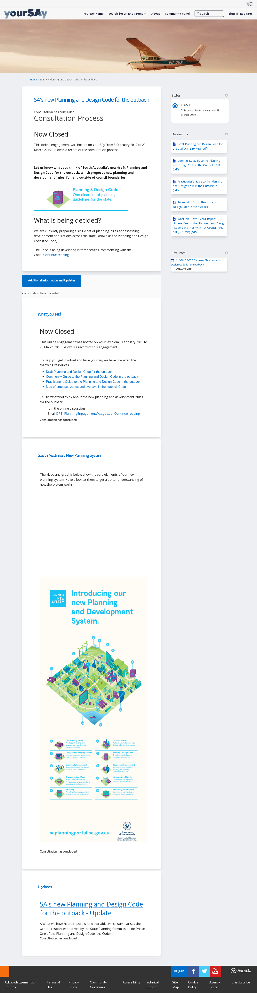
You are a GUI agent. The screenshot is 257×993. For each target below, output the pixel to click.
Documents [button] (200, 134)
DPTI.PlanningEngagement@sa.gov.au (84, 413)
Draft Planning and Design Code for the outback (79, 371)
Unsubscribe (240, 982)
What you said (49, 314)
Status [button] (200, 95)
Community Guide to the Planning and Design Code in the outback (92, 376)
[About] (155, 14)
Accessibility (131, 982)
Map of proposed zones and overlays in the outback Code (86, 386)
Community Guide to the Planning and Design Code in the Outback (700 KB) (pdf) (199, 165)
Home (33, 79)
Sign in (233, 13)
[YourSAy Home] (93, 14)
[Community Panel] (177, 14)
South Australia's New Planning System (70, 456)
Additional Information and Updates (51, 280)
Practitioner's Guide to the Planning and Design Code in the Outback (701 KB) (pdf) (199, 186)
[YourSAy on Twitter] (204, 971)
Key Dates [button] (200, 253)
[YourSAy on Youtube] (215, 971)
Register (246, 13)
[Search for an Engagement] (128, 14)
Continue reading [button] (56, 255)
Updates (45, 887)
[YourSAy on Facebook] (193, 971)
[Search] (209, 14)
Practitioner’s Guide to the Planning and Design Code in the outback (93, 381)
